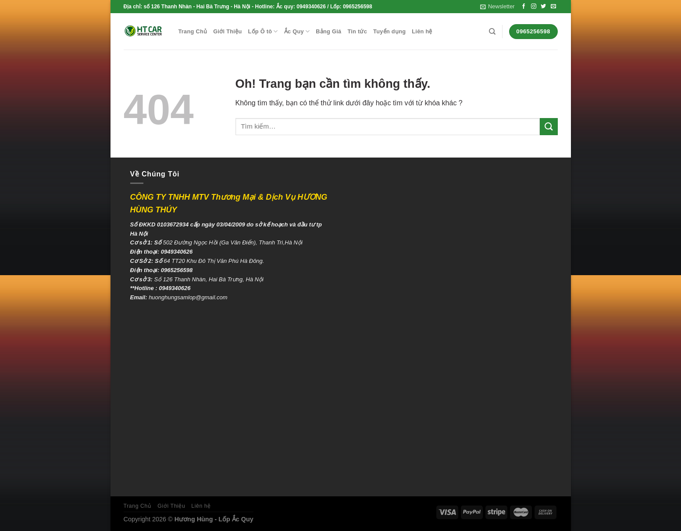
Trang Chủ (192, 31)
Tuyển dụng (389, 31)
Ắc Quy (297, 31)
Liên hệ (422, 31)
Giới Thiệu (227, 31)
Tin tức (357, 31)
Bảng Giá (328, 31)
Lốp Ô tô (263, 31)
